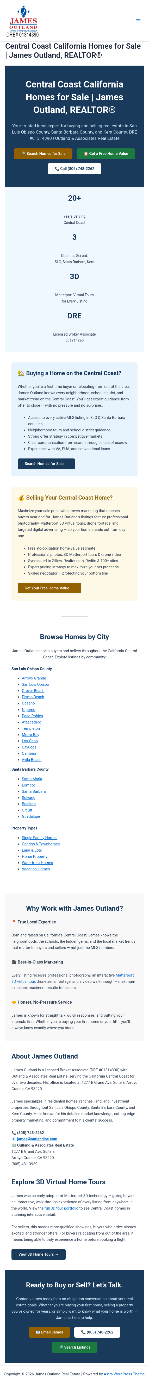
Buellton (29, 805)
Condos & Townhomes (41, 845)
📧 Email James (49, 1334)
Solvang (28, 799)
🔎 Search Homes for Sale (43, 154)
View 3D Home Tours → (39, 1256)
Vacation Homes (36, 870)
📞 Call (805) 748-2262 (75, 169)
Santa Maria (32, 780)
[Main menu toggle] (138, 20)
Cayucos (29, 748)
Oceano (28, 704)
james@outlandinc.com (37, 1140)
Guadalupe (31, 817)
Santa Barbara (34, 792)
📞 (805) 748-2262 (98, 1334)
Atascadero (31, 723)
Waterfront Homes (37, 864)
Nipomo (28, 711)
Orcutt (27, 811)
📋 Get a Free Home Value (106, 154)
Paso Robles (32, 717)
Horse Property (34, 857)
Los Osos (30, 742)
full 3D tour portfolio (61, 1209)
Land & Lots (32, 851)
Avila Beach (31, 761)
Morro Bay (30, 736)
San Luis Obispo (35, 686)
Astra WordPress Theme (124, 1374)
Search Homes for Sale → (47, 464)
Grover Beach (33, 692)
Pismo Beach (33, 698)
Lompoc (29, 786)
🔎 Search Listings (74, 1349)
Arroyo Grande (34, 679)
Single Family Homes (39, 839)
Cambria (29, 754)
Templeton (31, 729)
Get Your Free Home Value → (49, 589)
